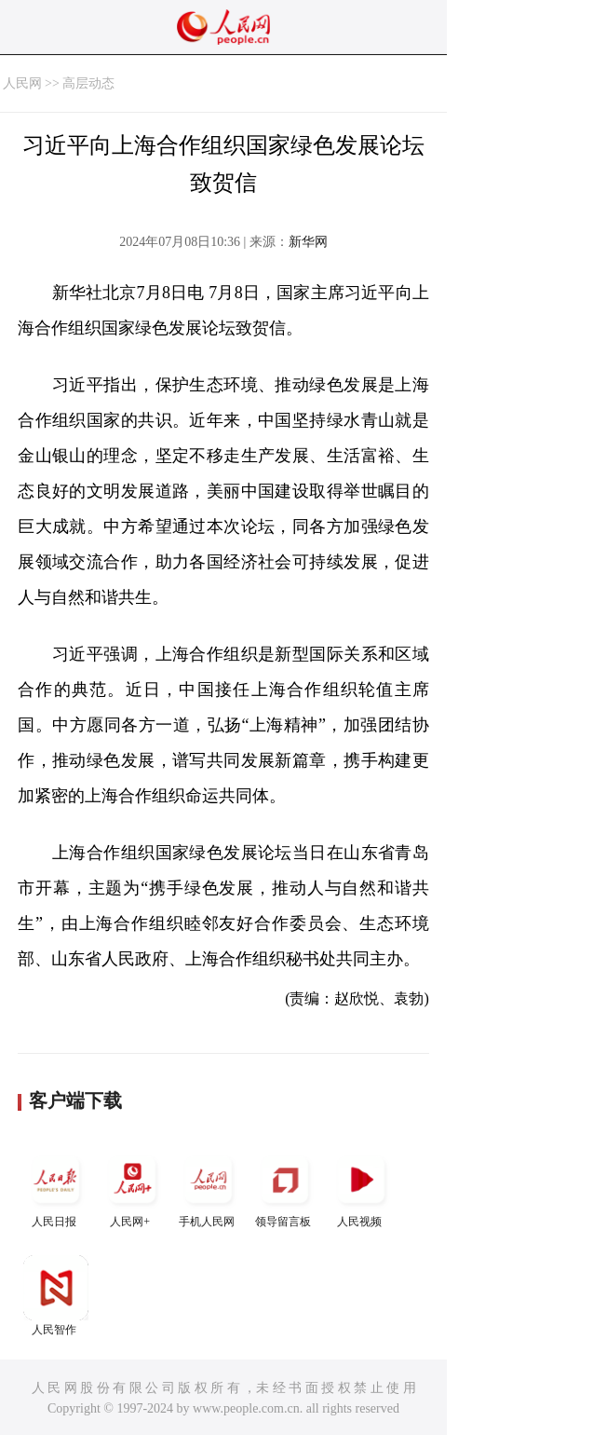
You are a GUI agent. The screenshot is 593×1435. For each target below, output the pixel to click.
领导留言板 (284, 1187)
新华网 (308, 242)
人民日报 (55, 1187)
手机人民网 (208, 1187)
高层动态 (88, 83)
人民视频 (361, 1187)
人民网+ (132, 1187)
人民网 (22, 83)
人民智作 (55, 1295)
